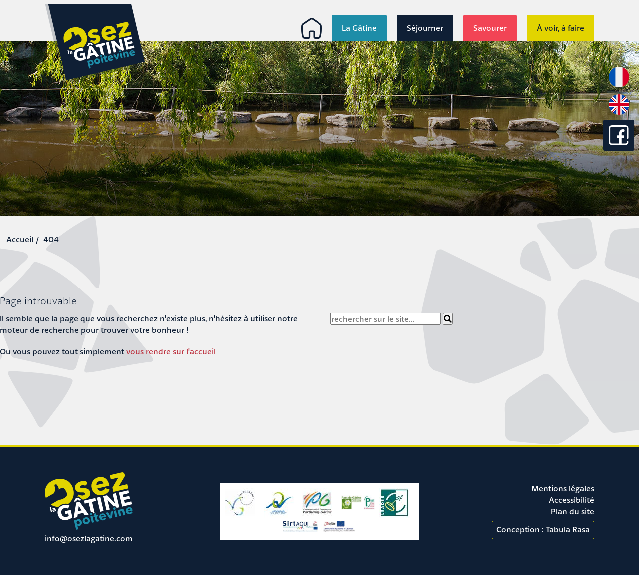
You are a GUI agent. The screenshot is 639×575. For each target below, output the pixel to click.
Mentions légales (562, 488)
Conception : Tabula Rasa (543, 529)
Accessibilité (571, 500)
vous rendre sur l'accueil (171, 351)
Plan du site (572, 511)
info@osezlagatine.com (89, 538)
